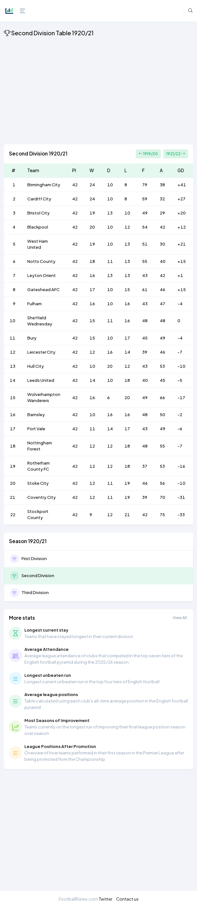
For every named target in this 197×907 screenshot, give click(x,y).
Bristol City (38, 212)
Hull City (35, 366)
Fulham (34, 303)
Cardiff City (39, 198)
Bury (32, 337)
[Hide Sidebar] (21, 11)
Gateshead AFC (43, 289)
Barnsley (36, 414)
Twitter (105, 899)
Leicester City (41, 352)
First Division (34, 558)
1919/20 (148, 153)
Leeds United (40, 380)
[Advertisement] (98, 92)
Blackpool (37, 227)
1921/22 (175, 153)
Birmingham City (43, 184)
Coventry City (41, 497)
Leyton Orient (41, 275)
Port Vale (36, 428)
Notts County (41, 261)
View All (180, 617)
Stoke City (38, 483)
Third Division (35, 592)
